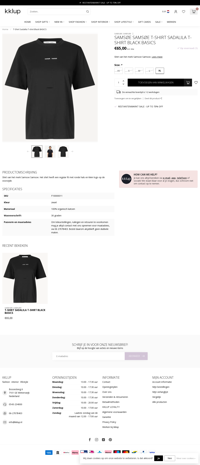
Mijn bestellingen (160, 386)
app (173, 177)
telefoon (182, 177)
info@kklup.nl (15, 422)
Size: (118, 65)
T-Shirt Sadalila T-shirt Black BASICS (30, 29)
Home (27, 21)
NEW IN (58, 21)
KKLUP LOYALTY (111, 406)
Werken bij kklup (110, 427)
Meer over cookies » (186, 458)
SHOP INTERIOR (99, 21)
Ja (159, 458)
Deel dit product (153, 98)
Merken (171, 21)
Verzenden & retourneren (115, 396)
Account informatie (162, 381)
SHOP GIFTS (41, 21)
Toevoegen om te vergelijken (127, 98)
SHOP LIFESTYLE (123, 21)
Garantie (106, 416)
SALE (157, 21)
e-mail (166, 177)
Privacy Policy (109, 422)
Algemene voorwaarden (114, 411)
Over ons (107, 391)
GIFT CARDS (144, 21)
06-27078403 (15, 413)
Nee (170, 458)
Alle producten (159, 401)
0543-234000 (15, 404)
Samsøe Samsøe (122, 33)
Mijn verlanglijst (160, 391)
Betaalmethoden (110, 401)
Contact (106, 381)
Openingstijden (110, 386)
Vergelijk (156, 396)
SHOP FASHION (77, 21)
